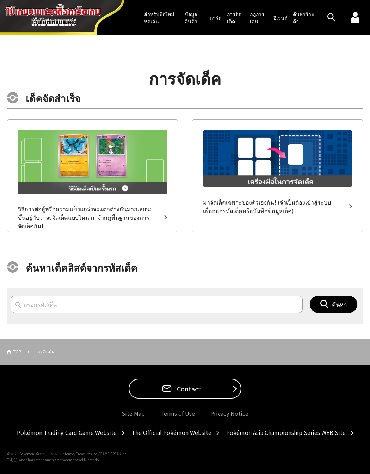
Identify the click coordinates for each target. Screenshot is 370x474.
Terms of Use (177, 413)
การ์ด (216, 17)
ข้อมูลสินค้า (191, 18)
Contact (188, 388)
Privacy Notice (229, 413)
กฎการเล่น (257, 18)
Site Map (133, 413)
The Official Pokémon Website (171, 432)
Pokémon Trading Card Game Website (67, 432)
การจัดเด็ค (234, 18)
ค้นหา (339, 304)
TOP (17, 351)
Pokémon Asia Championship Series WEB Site (286, 432)
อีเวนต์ (280, 17)
